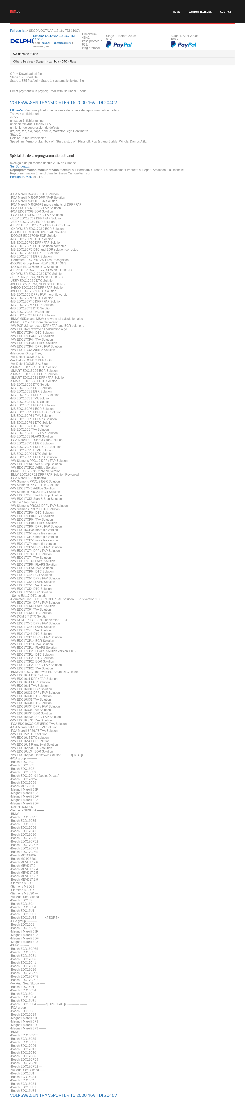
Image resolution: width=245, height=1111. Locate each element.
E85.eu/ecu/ (18, 110)
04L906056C (59, 43)
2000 (81, 102)
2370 (68, 43)
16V (92, 102)
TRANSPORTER (54, 102)
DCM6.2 (45, 43)
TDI (99, 102)
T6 (72, 102)
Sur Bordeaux (19, 166)
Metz (29, 176)
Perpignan (17, 176)
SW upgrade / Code (25, 53)
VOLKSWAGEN (24, 102)
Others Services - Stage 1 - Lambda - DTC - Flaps (44, 61)
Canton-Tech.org (200, 12)
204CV (110, 102)
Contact (225, 12)
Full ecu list (18, 30)
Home (176, 12)
